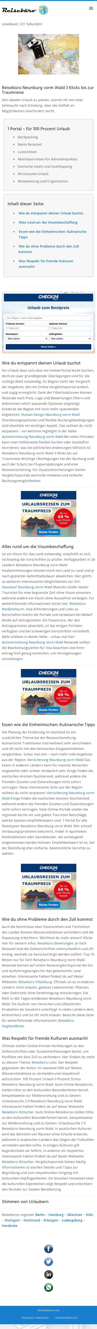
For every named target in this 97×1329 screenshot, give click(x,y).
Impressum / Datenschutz (35, 1317)
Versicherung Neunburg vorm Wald (55, 759)
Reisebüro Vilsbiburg (35, 982)
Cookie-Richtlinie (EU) (66, 1317)
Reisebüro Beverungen (55, 943)
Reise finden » (48, 347)
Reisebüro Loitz (44, 1062)
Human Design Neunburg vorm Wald (50, 414)
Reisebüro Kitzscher (18, 1112)
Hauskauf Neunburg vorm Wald (27, 587)
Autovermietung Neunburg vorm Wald (32, 436)
